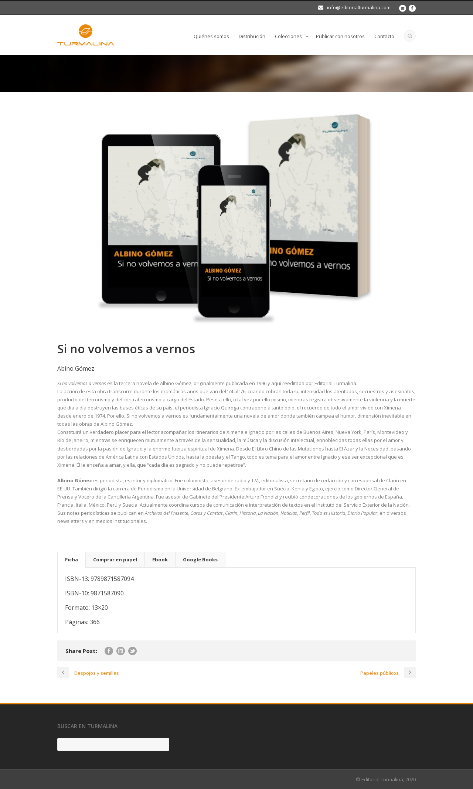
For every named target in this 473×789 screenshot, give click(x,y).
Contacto (384, 36)
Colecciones (288, 36)
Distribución (252, 36)
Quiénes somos (211, 36)
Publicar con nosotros (340, 36)
